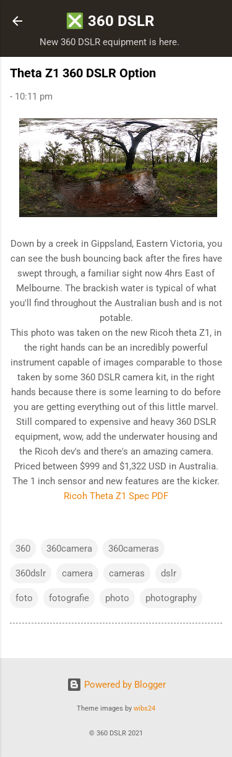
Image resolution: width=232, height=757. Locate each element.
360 (22, 548)
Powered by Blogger (116, 684)
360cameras (133, 548)
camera (77, 573)
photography (171, 598)
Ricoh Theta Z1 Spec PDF (116, 496)
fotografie (69, 598)
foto (24, 598)
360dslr (30, 573)
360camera (69, 548)
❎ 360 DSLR (110, 21)
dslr (168, 573)
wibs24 (144, 708)
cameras (127, 573)
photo (117, 598)
